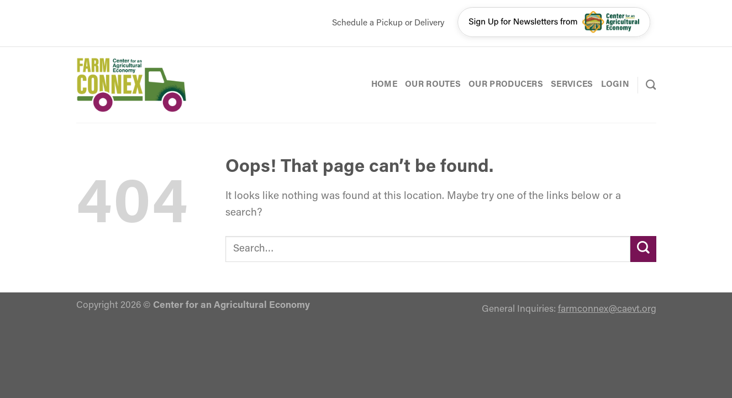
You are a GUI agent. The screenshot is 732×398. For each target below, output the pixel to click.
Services (572, 84)
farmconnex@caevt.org (607, 309)
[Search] (651, 84)
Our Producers (505, 84)
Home (384, 84)
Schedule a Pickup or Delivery (388, 23)
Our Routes (433, 84)
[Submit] (643, 249)
